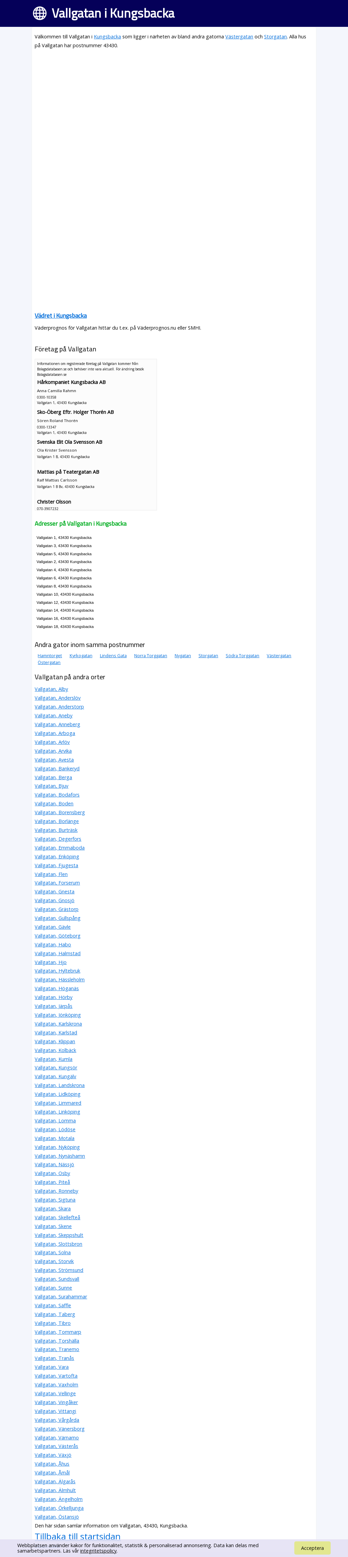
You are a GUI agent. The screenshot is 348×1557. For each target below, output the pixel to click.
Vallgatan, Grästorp (57, 909)
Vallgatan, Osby (52, 1173)
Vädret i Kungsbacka (61, 315)
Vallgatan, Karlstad (56, 1032)
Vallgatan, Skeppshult (59, 1235)
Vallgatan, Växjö (53, 1455)
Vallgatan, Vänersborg (60, 1428)
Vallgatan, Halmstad (58, 953)
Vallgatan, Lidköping (58, 1094)
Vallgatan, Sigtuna (55, 1199)
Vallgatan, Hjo (51, 962)
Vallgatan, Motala (54, 1138)
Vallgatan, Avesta (54, 759)
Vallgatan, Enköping (57, 856)
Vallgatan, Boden (54, 803)
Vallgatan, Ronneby (56, 1191)
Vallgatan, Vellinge (55, 1393)
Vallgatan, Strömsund (59, 1270)
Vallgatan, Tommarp (58, 1332)
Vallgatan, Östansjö (57, 1517)
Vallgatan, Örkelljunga (59, 1508)
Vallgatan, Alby (51, 689)
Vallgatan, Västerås (56, 1446)
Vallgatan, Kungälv (55, 1076)
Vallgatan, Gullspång (58, 918)
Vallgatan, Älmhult (55, 1490)
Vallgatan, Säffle (53, 1305)
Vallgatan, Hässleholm (60, 979)
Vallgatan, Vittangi (55, 1411)
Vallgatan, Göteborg (58, 935)
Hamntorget (50, 655)
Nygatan (183, 655)
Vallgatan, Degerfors (58, 839)
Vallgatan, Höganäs (57, 988)
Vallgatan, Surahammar (61, 1296)
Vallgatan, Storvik (54, 1261)
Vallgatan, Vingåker (56, 1402)
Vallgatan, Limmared (58, 1103)
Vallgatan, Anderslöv (58, 698)
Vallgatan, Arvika (53, 751)
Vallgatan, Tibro (53, 1323)
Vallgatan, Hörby (53, 997)
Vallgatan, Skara (53, 1208)
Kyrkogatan (81, 655)
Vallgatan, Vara (52, 1367)
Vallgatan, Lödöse (55, 1129)
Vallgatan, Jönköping (58, 1015)
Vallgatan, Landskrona (60, 1085)
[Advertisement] (174, 102)
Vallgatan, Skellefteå (57, 1217)
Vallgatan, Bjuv (51, 786)
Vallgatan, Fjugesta (56, 865)
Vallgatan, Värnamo (57, 1437)
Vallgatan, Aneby (53, 715)
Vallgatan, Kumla (53, 1059)
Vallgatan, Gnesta (54, 891)
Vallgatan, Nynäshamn (60, 1156)
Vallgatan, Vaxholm (56, 1384)
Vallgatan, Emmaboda (60, 847)
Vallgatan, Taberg (55, 1314)
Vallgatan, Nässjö (54, 1164)
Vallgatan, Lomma (55, 1120)
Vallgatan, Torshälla (57, 1340)
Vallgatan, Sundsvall (57, 1279)
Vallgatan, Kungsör (56, 1067)
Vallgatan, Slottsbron (58, 1244)
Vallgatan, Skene (53, 1226)
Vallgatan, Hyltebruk (57, 970)
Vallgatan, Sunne (53, 1287)
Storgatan (275, 36)
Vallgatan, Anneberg (57, 724)
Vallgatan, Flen (51, 874)
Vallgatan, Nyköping (57, 1147)
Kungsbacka (107, 36)
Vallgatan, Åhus (52, 1463)
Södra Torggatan (242, 655)
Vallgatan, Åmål (52, 1472)
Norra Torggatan (150, 655)
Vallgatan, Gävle (53, 927)
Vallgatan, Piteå (52, 1182)
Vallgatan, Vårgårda (57, 1420)
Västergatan (239, 36)
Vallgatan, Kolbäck (55, 1050)
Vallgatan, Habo (53, 944)
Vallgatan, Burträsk (56, 830)
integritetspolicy (98, 1550)
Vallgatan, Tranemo (57, 1349)
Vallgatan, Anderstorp (59, 706)
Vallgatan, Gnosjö (54, 900)
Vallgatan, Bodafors (57, 794)
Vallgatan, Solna (53, 1252)
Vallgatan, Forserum (57, 882)
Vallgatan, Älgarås (55, 1481)
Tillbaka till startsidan (78, 1536)
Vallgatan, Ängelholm (59, 1499)
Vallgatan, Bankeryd (57, 768)
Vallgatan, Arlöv (52, 742)
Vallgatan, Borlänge (57, 821)
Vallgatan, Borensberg (60, 812)
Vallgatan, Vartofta (56, 1375)
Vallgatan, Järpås (53, 1006)
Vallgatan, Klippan (55, 1041)
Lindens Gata (113, 655)
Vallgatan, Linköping (57, 1111)
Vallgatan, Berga (53, 777)
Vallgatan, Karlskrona (58, 1023)
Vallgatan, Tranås (54, 1358)
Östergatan (49, 662)
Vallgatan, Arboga (55, 733)
